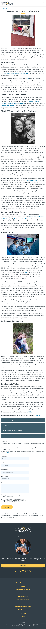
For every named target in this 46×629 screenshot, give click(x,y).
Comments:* (4, 483)
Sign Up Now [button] (23, 565)
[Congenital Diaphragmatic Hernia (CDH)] (23, 420)
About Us (23, 586)
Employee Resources (23, 596)
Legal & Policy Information (23, 599)
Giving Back (23, 593)
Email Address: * (5, 469)
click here (30, 412)
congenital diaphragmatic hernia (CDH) (16, 73)
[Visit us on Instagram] (30, 570)
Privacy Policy (12, 503)
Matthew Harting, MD (20, 219)
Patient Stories (5, 8)
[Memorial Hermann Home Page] (7, 3)
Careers (23, 616)
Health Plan (23, 613)
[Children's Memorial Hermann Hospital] (23, 436)
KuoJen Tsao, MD (31, 180)
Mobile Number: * (5, 476)
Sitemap (23, 622)
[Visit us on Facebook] (20, 570)
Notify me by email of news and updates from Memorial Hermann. (14, 495)
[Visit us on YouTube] (23, 570)
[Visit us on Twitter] (26, 570)
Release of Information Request (23, 603)
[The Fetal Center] (23, 425)
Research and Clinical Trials (23, 589)
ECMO (27, 272)
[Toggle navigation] (43, 3)
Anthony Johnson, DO (7, 106)
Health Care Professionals (23, 583)
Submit (7, 507)
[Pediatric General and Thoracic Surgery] (23, 430)
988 (8, 453)
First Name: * (4, 456)
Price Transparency (23, 610)
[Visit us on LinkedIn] (16, 570)
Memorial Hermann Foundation (23, 606)
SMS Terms (6, 503)
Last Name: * (4, 463)
